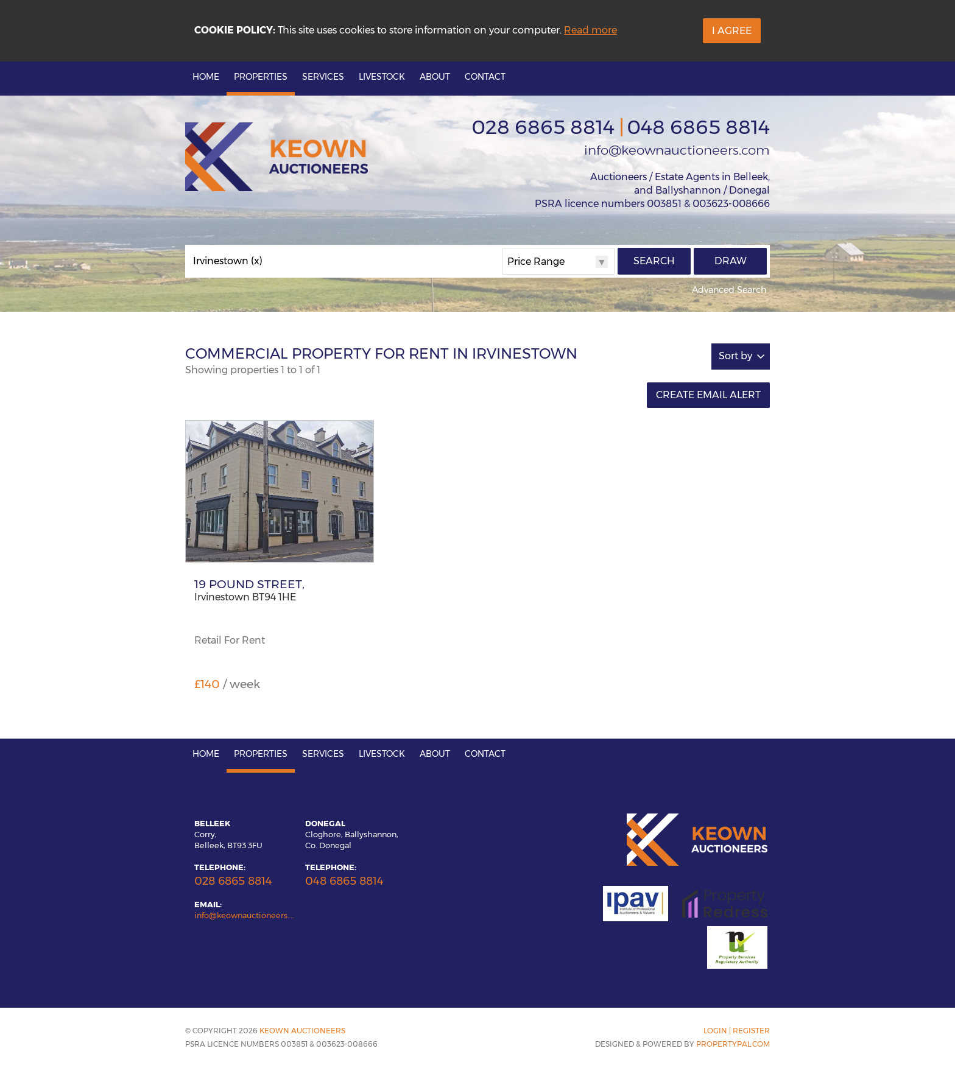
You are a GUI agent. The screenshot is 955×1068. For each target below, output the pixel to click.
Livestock (382, 76)
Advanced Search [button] (729, 289)
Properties (260, 76)
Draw (730, 261)
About (435, 76)
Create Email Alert (708, 395)
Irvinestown (228, 261)
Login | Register (736, 1030)
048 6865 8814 (698, 127)
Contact (485, 76)
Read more (590, 30)
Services (323, 76)
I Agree (732, 31)
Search (654, 261)
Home (205, 76)
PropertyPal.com (733, 1044)
